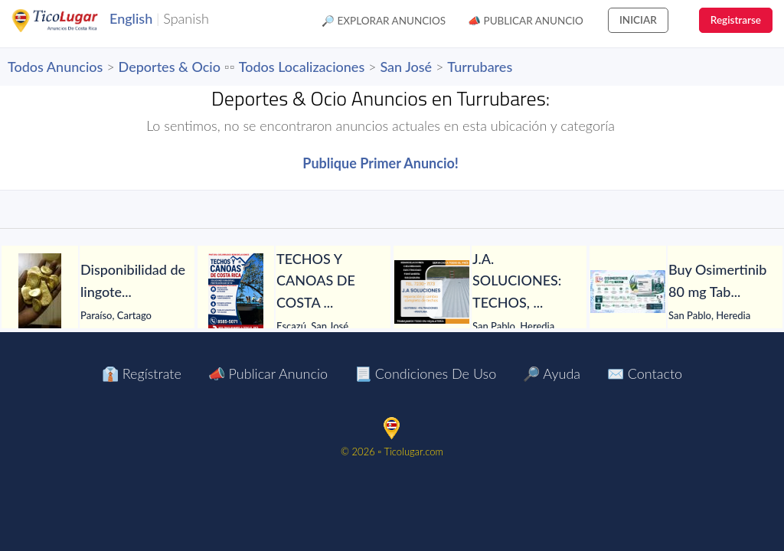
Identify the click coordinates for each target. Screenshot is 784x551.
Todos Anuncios (55, 66)
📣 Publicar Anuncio (525, 21)
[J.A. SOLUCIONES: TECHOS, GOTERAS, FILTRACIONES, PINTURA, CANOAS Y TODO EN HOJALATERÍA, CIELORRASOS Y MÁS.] (431, 292)
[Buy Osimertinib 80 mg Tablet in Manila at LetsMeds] (627, 291)
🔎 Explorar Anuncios (384, 21)
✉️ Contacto (644, 373)
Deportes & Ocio (169, 66)
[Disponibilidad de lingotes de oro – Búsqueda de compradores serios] (39, 291)
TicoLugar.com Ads (71, 21)
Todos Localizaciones (301, 66)
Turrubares (479, 66)
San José (406, 66)
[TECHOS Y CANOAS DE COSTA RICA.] (235, 291)
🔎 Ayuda (551, 373)
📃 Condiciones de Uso (425, 373)
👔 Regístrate (141, 373)
